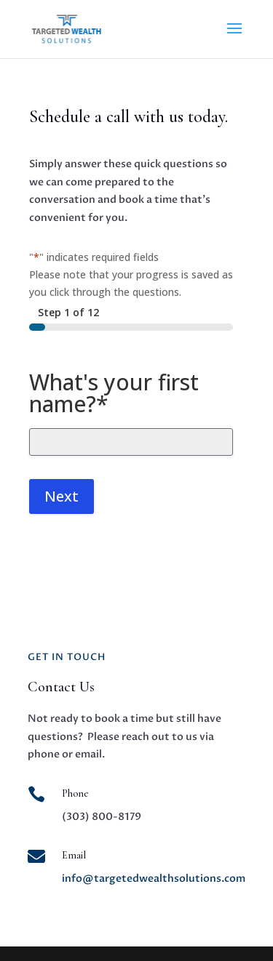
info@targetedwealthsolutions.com (153, 878)
